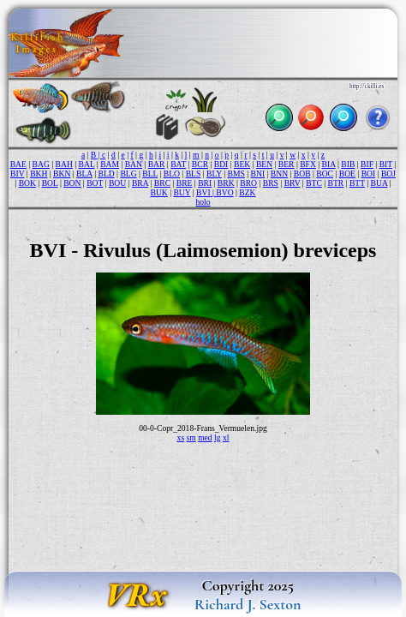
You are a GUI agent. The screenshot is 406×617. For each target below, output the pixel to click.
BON (72, 183)
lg (217, 437)
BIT (385, 164)
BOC (324, 173)
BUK (158, 192)
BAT (178, 164)
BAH (64, 164)
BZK (247, 192)
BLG (128, 173)
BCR (200, 164)
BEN (264, 164)
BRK (226, 183)
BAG (41, 164)
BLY (214, 173)
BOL (50, 183)
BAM (109, 164)
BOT (95, 183)
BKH (38, 173)
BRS (270, 183)
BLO (172, 173)
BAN (133, 164)
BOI (368, 173)
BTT (357, 183)
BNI (258, 173)
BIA (329, 164)
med (205, 437)
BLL (150, 173)
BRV (292, 183)
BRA (140, 183)
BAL (87, 164)
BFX (308, 164)
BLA (84, 173)
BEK (242, 164)
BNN (279, 173)
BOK (27, 183)
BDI (221, 164)
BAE (18, 164)
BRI (205, 183)
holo (202, 202)
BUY (181, 192)
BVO (224, 192)
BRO (248, 183)
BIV (17, 173)
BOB (302, 173)
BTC (314, 183)
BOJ (388, 173)
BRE (184, 183)
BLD (106, 173)
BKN (61, 173)
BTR (336, 183)
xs (181, 437)
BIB (348, 164)
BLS (193, 173)
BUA (379, 183)
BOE (347, 173)
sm (191, 437)
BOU (117, 183)
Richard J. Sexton (248, 604)
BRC (162, 183)
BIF (367, 164)
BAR (156, 164)
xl (226, 437)
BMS (236, 173)
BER (286, 164)
